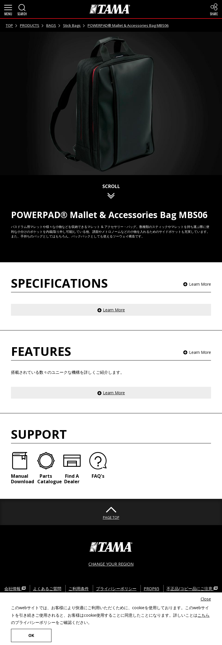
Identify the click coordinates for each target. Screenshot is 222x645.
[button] (8, 9)
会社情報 (15, 588)
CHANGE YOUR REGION (111, 564)
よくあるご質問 (47, 588)
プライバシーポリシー (116, 588)
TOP (9, 25)
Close (206, 599)
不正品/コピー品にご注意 (192, 588)
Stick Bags (72, 25)
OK (31, 635)
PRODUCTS (29, 25)
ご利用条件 (79, 588)
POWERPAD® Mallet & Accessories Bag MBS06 (128, 25)
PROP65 (151, 588)
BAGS (51, 25)
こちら (203, 615)
